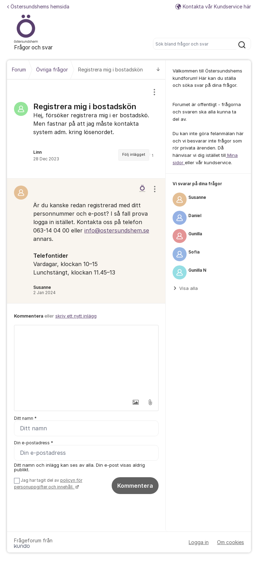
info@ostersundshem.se (116, 230)
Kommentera (135, 485)
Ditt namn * (25, 418)
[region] (86, 128)
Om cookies (230, 542)
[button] (135, 402)
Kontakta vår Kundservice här (213, 6)
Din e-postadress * (33, 442)
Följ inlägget (133, 154)
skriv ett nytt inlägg (76, 316)
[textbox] (86, 360)
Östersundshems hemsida (38, 6)
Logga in (199, 542)
